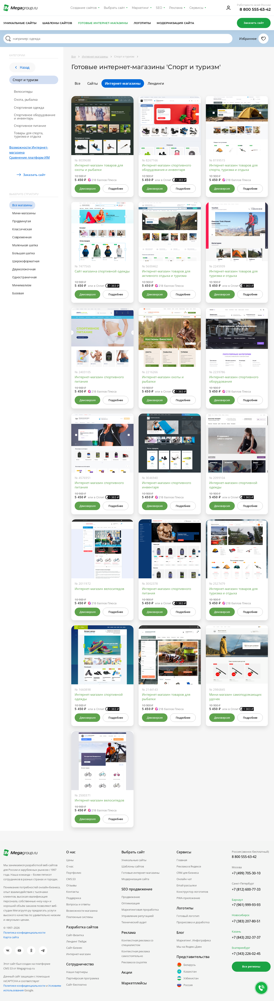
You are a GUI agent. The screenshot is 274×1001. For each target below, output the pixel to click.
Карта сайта (11, 937)
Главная (182, 860)
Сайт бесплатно (76, 984)
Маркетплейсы (134, 983)
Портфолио (73, 873)
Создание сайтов (83, 8)
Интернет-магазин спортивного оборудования (233, 379)
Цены (70, 860)
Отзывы (71, 885)
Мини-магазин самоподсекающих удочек (235, 696)
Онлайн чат (184, 879)
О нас (69, 866)
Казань (236, 931)
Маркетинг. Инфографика (194, 940)
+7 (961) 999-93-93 (246, 904)
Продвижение (130, 897)
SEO (159, 8)
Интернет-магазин (78, 954)
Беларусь (186, 964)
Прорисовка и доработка (193, 922)
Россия (185, 985)
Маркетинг (140, 8)
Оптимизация (130, 903)
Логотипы (142, 23)
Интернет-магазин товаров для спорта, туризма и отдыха (233, 167)
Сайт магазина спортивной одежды (102, 271)
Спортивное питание (30, 125)
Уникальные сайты (19, 23)
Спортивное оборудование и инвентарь (34, 116)
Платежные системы (79, 917)
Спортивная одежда (29, 107)
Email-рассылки (187, 885)
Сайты (92, 83)
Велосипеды (23, 91)
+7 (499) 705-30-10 (246, 873)
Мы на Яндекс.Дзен (189, 947)
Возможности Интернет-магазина (28, 149)
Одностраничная (24, 277)
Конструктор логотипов (192, 892)
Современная (22, 237)
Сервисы (196, 8)
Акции (126, 972)
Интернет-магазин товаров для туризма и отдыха (233, 273)
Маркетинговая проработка (140, 909)
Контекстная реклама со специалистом (137, 942)
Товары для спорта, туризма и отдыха (28, 134)
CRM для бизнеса (188, 873)
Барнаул (237, 900)
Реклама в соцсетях (134, 962)
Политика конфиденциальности (24, 932)
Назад (22, 67)
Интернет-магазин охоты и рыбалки (163, 379)
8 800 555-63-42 (255, 9)
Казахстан (187, 971)
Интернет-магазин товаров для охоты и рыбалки (99, 167)
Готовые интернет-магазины (103, 23)
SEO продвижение (136, 889)
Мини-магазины (23, 213)
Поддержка (73, 898)
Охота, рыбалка (26, 99)
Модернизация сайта (175, 23)
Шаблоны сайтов (57, 23)
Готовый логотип (188, 916)
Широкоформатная (25, 261)
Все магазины (22, 205)
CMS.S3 (71, 879)
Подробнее (115, 188)
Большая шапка (23, 253)
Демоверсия (87, 188)
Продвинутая (21, 221)
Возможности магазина (81, 911)
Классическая (22, 229)
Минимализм (21, 285)
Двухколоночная (24, 269)
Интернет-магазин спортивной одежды (233, 485)
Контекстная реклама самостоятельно (135, 953)
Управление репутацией (137, 916)
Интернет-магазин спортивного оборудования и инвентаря (166, 167)
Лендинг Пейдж (76, 941)
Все (77, 83)
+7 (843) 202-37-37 (246, 937)
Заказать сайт (254, 22)
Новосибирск (241, 915)
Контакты (72, 892)
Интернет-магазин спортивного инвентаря (166, 485)
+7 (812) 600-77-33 (246, 889)
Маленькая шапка (25, 245)
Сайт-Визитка (75, 935)
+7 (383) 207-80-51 (246, 921)
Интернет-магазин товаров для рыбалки (166, 696)
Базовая (18, 293)
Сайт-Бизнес (74, 948)
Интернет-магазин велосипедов (99, 589)
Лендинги (156, 83)
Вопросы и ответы (78, 904)
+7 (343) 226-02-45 (246, 953)
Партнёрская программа (82, 978)
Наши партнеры (77, 972)
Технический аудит (134, 922)
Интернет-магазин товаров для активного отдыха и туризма (166, 273)
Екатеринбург (241, 948)
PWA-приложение (188, 898)
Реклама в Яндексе (189, 866)
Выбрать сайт (114, 8)
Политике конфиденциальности (24, 986)
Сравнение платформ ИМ (29, 157)
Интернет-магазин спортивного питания (99, 379)
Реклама (175, 8)
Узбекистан (187, 978)
